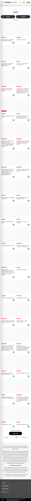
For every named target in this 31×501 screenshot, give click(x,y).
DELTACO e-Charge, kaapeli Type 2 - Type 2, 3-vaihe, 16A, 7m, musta (23, 170)
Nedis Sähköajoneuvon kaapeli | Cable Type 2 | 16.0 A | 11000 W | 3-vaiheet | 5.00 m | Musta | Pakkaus (22, 143)
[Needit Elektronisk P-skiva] (8, 413)
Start (14, 9)
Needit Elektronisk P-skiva (6, 424)
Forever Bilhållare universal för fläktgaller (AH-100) (22, 198)
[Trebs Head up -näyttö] (23, 28)
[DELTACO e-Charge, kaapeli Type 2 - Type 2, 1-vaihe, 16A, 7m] (23, 234)
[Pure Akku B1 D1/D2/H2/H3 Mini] (8, 234)
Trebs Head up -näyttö (20, 39)
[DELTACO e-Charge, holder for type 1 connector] (23, 52)
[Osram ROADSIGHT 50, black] (23, 287)
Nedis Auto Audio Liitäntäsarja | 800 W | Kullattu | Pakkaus (7, 40)
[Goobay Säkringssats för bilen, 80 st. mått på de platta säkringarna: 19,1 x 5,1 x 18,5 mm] (23, 105)
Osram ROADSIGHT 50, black (22, 297)
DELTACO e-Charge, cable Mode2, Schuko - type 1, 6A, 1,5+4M (7, 89)
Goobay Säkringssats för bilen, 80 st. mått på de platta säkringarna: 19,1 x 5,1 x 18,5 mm (22, 117)
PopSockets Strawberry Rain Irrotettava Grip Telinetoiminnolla (8, 398)
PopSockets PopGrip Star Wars (22, 373)
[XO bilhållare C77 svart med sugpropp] (23, 210)
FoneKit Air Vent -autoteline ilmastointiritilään (21, 321)
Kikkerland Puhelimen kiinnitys (22, 424)
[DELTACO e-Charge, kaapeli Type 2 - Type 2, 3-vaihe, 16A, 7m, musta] (23, 158)
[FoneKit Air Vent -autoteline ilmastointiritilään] (23, 310)
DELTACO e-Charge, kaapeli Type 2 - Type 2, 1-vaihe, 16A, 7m (23, 246)
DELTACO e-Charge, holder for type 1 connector (22, 64)
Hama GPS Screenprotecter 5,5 (7, 297)
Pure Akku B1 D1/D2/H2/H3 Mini (7, 245)
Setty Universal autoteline (21, 269)
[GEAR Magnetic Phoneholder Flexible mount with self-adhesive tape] (8, 52)
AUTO (17, 9)
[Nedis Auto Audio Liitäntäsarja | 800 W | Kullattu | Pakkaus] (8, 28)
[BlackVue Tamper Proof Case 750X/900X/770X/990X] (8, 362)
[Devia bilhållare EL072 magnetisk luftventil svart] (8, 186)
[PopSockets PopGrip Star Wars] (23, 362)
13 (14, 437)
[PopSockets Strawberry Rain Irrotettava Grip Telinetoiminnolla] (8, 386)
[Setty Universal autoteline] (23, 258)
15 (18, 437)
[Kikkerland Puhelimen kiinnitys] (23, 413)
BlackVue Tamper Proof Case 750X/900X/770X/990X (7, 374)
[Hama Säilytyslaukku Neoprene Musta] (8, 105)
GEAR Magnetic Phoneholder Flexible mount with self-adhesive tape (7, 64)
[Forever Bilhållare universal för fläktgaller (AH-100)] (23, 186)
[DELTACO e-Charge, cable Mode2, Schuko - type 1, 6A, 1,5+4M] (8, 77)
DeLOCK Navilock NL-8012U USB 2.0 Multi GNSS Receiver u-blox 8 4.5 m (7, 321)
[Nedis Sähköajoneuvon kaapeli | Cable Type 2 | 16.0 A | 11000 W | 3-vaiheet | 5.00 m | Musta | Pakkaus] (23, 130)
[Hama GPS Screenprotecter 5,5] (8, 287)
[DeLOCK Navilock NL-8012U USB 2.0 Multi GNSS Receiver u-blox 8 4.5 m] (8, 310)
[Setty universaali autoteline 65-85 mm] (8, 210)
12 (12, 437)
